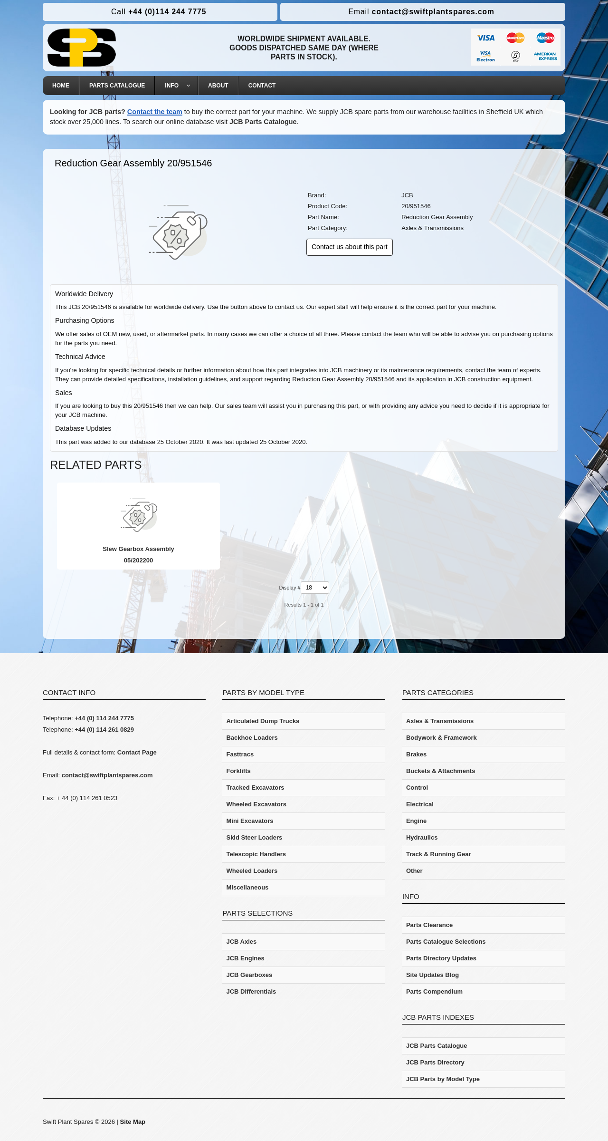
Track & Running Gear (438, 854)
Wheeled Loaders (251, 870)
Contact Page (137, 752)
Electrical (420, 804)
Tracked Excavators (255, 787)
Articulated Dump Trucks (262, 721)
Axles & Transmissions (432, 228)
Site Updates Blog (432, 974)
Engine (416, 820)
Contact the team (154, 112)
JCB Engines (245, 958)
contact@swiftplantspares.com (421, 12)
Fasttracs (240, 754)
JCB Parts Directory (435, 1062)
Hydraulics (421, 837)
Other (414, 870)
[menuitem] (61, 85)
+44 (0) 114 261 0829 (104, 729)
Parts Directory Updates (441, 958)
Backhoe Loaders (251, 737)
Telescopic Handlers (255, 854)
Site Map (132, 1121)
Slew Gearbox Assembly (135, 548)
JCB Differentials (251, 991)
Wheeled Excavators (256, 804)
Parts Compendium (434, 991)
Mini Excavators (249, 820)
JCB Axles (241, 941)
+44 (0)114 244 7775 (158, 12)
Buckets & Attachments (440, 770)
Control (417, 787)
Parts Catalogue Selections (446, 941)
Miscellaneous (247, 887)
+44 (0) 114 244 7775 (104, 718)
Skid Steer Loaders (254, 837)
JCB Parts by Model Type (443, 1079)
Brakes (416, 754)
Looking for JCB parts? (87, 112)
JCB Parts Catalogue (262, 122)
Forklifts (238, 770)
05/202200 (134, 560)
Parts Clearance (429, 924)
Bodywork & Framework (441, 737)
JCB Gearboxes (249, 974)
